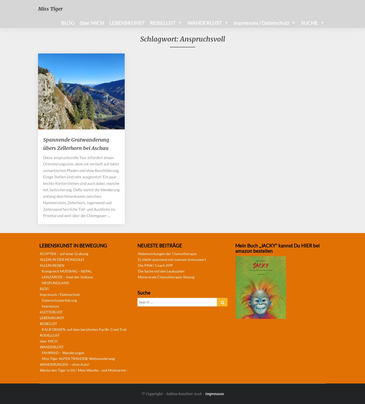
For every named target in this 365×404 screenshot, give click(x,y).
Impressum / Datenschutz (261, 23)
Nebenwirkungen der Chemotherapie (167, 254)
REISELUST (163, 23)
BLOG (68, 23)
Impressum (50, 306)
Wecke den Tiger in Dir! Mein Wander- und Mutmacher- (84, 370)
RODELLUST (50, 335)
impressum (214, 394)
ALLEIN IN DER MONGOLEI (62, 259)
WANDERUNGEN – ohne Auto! (64, 364)
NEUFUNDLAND (55, 283)
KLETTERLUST (51, 312)
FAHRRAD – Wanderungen (63, 353)
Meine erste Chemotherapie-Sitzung (166, 277)
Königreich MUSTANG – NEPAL (67, 271)
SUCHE (309, 23)
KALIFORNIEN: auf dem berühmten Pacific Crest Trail (84, 329)
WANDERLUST (204, 23)
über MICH (92, 23)
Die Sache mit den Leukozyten (161, 271)
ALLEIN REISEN (52, 265)
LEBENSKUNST (127, 23)
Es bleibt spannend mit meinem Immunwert (172, 259)
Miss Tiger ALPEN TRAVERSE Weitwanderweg (78, 358)
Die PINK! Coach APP (155, 265)
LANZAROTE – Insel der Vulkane (67, 277)
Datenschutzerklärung (59, 300)
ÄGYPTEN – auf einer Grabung (64, 254)
